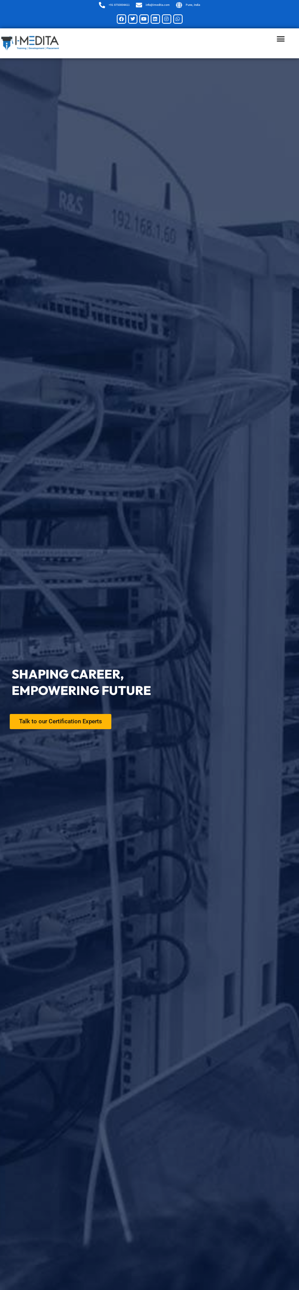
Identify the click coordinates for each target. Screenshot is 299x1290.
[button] (280, 38)
